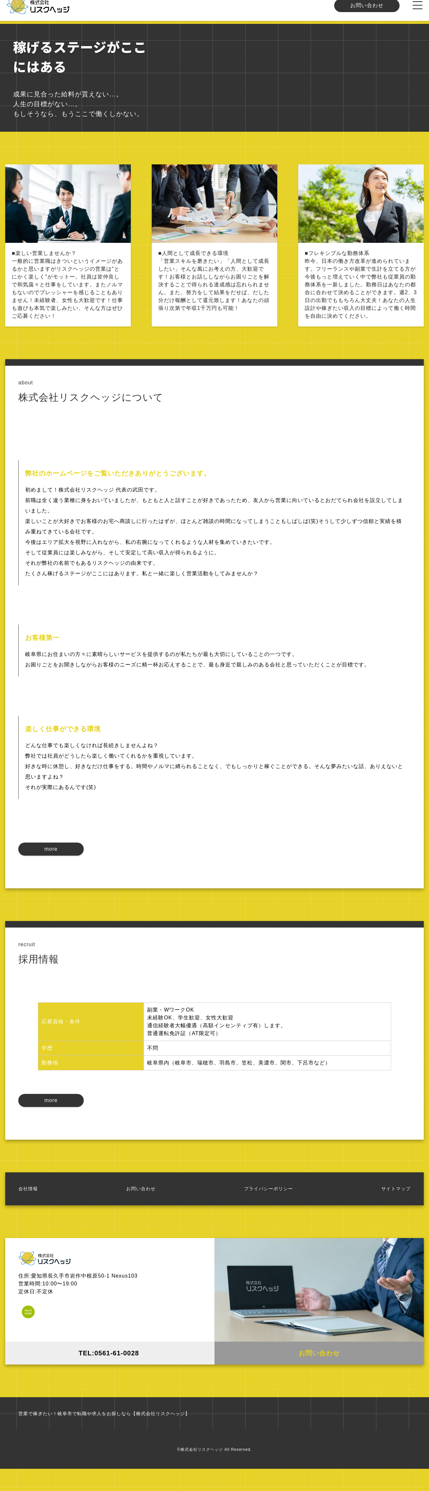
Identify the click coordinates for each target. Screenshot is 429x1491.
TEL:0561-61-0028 (109, 1371)
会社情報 (28, 1206)
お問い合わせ (367, 12)
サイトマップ (396, 1206)
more (51, 861)
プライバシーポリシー (268, 1206)
